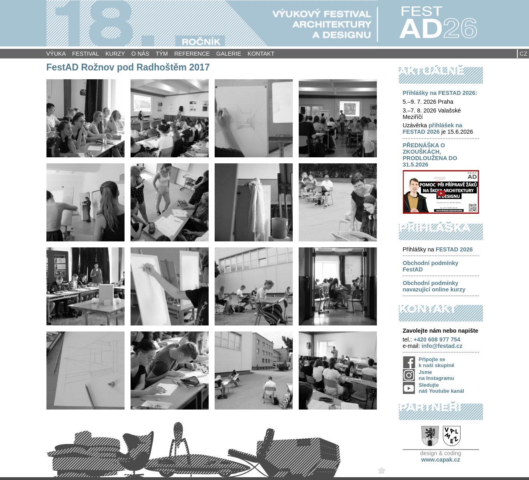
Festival (85, 53)
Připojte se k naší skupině (437, 362)
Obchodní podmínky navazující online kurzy (434, 286)
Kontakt (260, 53)
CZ (523, 53)
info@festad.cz (442, 346)
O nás (140, 53)
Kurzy (115, 53)
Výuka (56, 53)
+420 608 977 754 (437, 339)
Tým (162, 53)
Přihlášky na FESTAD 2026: (440, 93)
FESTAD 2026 (454, 249)
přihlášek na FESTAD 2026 (433, 128)
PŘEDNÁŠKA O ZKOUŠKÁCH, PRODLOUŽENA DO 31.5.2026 (430, 155)
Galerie (228, 53)
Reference (192, 53)
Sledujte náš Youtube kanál (441, 388)
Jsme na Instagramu (437, 375)
